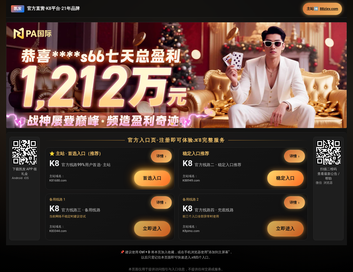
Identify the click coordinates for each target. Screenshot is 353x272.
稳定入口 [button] (285, 178)
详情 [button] (160, 156)
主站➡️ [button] (322, 9)
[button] (176, 86)
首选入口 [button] (152, 178)
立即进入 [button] (152, 228)
